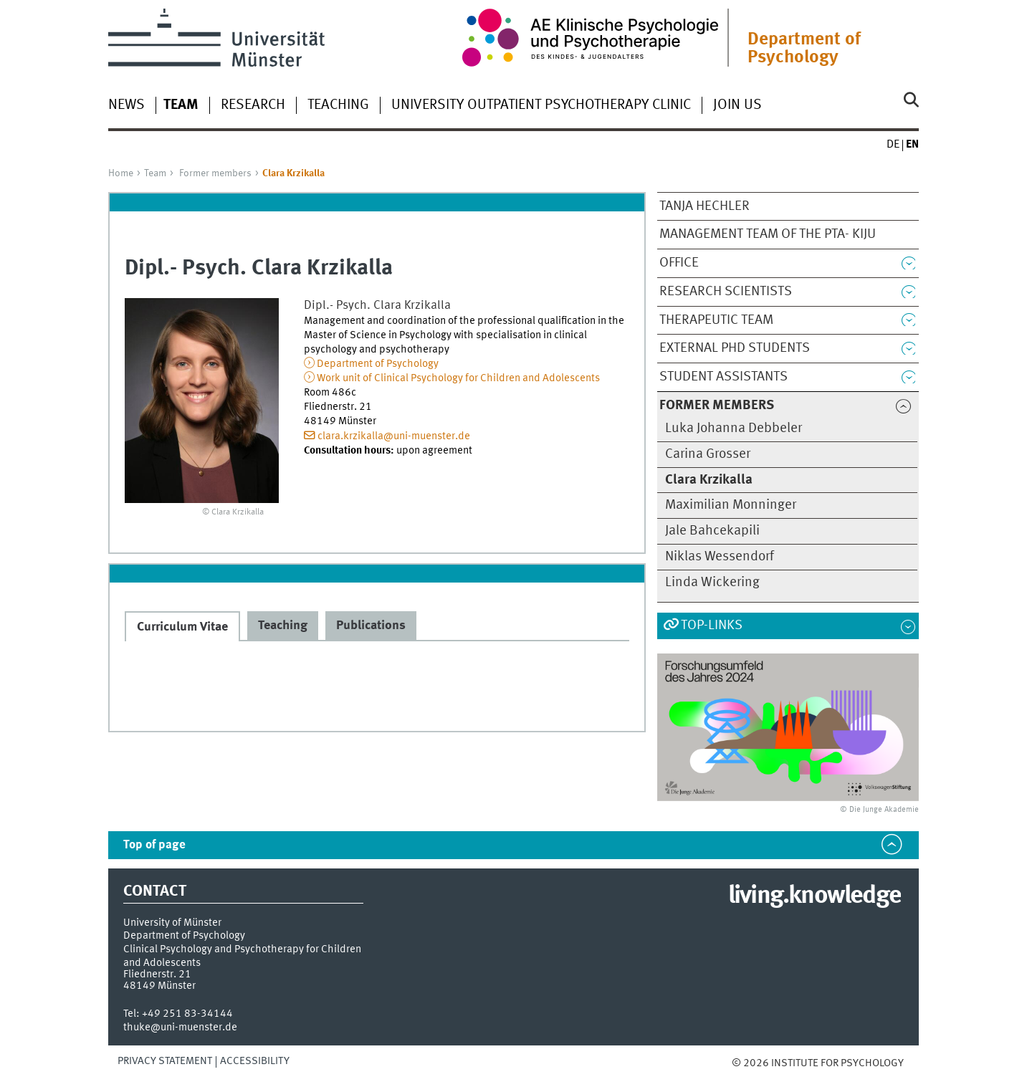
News (126, 105)
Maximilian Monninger (730, 505)
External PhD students (734, 348)
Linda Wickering (712, 582)
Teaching (338, 105)
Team (155, 173)
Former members (215, 173)
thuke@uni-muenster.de (180, 1027)
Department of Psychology (804, 49)
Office (679, 263)
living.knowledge (814, 896)
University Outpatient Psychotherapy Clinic (541, 105)
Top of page (154, 845)
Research (253, 105)
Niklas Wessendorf (719, 556)
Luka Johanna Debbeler (733, 428)
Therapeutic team (716, 320)
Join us (737, 105)
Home (120, 173)
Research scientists (725, 291)
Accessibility (255, 1061)
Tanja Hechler (704, 206)
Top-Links (711, 625)
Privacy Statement (165, 1061)
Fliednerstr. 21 (157, 974)
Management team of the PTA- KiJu (767, 234)
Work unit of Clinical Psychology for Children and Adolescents (458, 378)
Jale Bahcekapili (712, 531)
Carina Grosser (707, 454)
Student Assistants (723, 376)
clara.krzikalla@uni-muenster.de (393, 436)
